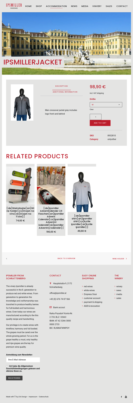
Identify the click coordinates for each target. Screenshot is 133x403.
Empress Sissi (90, 294)
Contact (122, 6)
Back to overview (66, 258)
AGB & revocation (92, 306)
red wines (88, 286)
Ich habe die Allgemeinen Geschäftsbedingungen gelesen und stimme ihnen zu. (23, 368)
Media (84, 6)
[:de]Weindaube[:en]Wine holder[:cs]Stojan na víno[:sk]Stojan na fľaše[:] (20, 212)
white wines (89, 290)
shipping (100, 93)
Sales (109, 6)
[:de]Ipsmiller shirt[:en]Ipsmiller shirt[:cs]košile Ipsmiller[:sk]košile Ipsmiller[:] (81, 221)
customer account (92, 298)
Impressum (33, 397)
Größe (93, 99)
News (74, 6)
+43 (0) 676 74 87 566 (59, 299)
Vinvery (97, 6)
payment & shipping (93, 302)
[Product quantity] (95, 117)
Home (28, 6)
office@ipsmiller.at (57, 293)
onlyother (112, 139)
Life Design (22, 397)
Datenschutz (43, 397)
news (118, 290)
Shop (39, 6)
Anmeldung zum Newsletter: (23, 357)
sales (118, 298)
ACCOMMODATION (56, 6)
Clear (92, 109)
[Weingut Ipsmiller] (14, 6)
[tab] (65, 93)
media (119, 294)
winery (119, 286)
